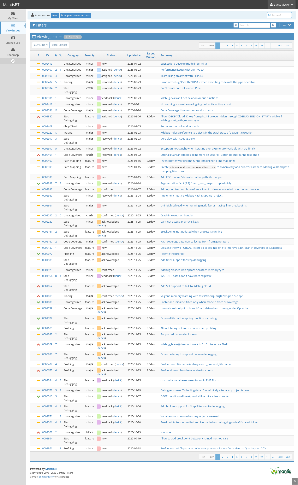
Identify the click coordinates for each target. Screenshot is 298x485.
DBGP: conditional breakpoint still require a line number (195, 396)
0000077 (47, 370)
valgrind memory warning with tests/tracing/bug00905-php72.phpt (202, 296)
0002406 (47, 76)
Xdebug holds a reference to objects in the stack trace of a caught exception (207, 132)
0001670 (47, 328)
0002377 (47, 390)
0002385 (47, 116)
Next (280, 45)
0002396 (47, 98)
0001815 (47, 296)
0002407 (47, 69)
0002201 (47, 422)
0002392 (47, 189)
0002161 (47, 231)
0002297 (47, 215)
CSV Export (41, 45)
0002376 (47, 416)
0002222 (47, 132)
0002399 (47, 167)
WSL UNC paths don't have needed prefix (186, 276)
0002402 (47, 82)
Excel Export (59, 45)
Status (111, 55)
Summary (167, 55)
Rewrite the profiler (172, 254)
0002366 (47, 448)
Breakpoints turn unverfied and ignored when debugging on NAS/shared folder (209, 422)
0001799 (47, 308)
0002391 (47, 110)
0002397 (47, 138)
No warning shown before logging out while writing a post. (196, 104)
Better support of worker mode (180, 126)
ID (47, 55)
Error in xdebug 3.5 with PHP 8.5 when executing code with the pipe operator (208, 82)
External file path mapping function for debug (189, 318)
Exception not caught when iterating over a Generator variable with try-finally (208, 148)
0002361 (47, 205)
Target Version (150, 55)
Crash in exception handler (177, 215)
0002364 (47, 438)
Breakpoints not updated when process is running (191, 231)
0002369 (47, 195)
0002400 (47, 161)
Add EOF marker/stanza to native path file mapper (191, 177)
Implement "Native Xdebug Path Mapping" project (191, 195)
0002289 (47, 221)
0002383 (47, 183)
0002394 (47, 88)
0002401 (47, 155)
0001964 (47, 276)
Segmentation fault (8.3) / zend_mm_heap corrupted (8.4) (196, 183)
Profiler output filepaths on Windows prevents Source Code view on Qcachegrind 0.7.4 (214, 448)
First (203, 45)
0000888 (47, 354)
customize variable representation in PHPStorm (190, 380)
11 (267, 45)
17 (55, 132)
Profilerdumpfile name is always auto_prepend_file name (196, 364)
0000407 (47, 364)
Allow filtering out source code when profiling (188, 328)
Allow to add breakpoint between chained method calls (194, 438)
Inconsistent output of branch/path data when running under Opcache (204, 308)
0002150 (47, 248)
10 (261, 45)
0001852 (47, 286)
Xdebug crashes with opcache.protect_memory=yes (192, 270)
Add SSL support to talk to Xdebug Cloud (186, 286)
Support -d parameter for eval (179, 334)
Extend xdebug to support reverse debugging (188, 354)
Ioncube (166, 432)
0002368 (47, 432)
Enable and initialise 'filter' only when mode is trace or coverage (199, 302)
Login (55, 15)
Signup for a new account (75, 15)
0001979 (47, 270)
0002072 (47, 254)
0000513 (47, 396)
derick (117, 69)
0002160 (47, 241)
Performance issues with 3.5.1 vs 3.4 (182, 69)
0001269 (47, 344)
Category (73, 55)
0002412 (47, 104)
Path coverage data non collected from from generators (195, 241)
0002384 (47, 380)
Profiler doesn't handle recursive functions (187, 370)
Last (288, 45)
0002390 (47, 148)
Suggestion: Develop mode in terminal (184, 63)
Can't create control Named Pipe (181, 88)
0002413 (47, 63)
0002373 (47, 406)
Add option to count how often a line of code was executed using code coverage (210, 189)
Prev (211, 45)
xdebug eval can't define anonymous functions (189, 98)
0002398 (47, 177)
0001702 (47, 318)
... (273, 45)
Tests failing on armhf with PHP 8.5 (182, 76)
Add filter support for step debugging (183, 260)
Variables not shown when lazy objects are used (190, 416)
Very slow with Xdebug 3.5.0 (178, 138)
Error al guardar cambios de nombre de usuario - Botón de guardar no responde (210, 155)
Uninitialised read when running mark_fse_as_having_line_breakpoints (204, 205)
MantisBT (51, 469)
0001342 (47, 334)
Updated (132, 55)
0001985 (47, 260)
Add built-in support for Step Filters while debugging (193, 406)
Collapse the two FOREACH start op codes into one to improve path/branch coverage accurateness (221, 248)
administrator (46, 476)
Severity (90, 55)
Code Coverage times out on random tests (187, 110)
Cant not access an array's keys (180, 221)
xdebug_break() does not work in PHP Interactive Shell (194, 344)
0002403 (47, 126)
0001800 (47, 302)
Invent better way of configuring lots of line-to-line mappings (198, 161)
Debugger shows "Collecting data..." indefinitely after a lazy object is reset (205, 390)
